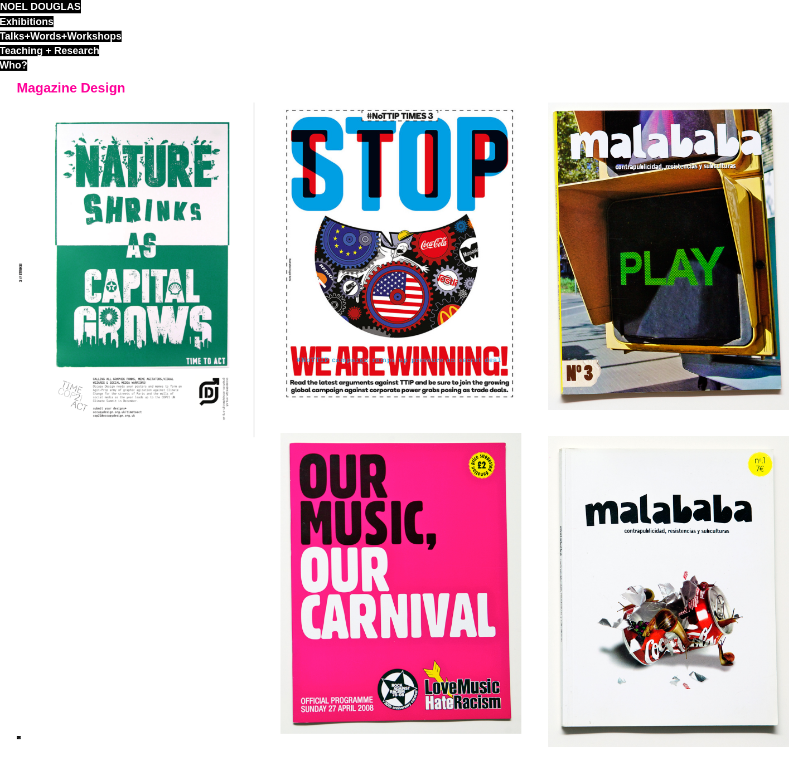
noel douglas (40, 6)
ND (19, 737)
